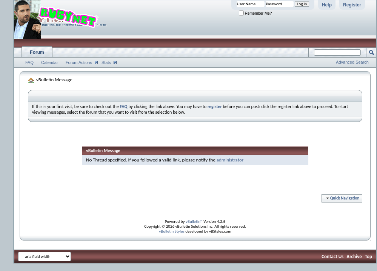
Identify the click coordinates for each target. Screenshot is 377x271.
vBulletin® (194, 221)
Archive (354, 256)
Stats (106, 62)
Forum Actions (79, 62)
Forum (37, 52)
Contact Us (332, 256)
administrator (230, 160)
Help (327, 5)
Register (352, 5)
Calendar (49, 62)
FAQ (29, 62)
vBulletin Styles (172, 231)
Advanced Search (352, 62)
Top (368, 256)
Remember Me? (255, 13)
